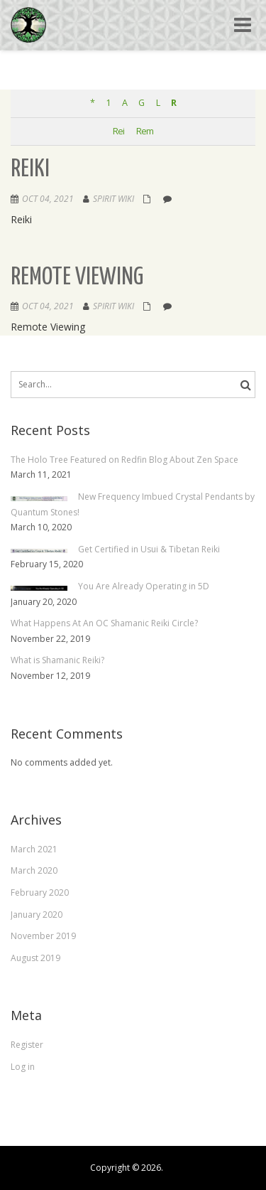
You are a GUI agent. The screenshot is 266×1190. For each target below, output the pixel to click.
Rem (144, 131)
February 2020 (40, 892)
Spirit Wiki (113, 199)
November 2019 (43, 936)
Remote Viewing (77, 277)
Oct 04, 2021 (48, 199)
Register (27, 1045)
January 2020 (36, 914)
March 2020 (34, 870)
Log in (23, 1067)
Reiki (30, 169)
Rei (118, 131)
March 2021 (34, 849)
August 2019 (35, 958)
